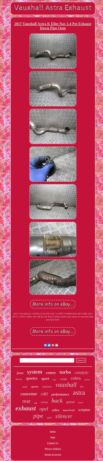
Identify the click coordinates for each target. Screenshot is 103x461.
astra (79, 392)
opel (44, 409)
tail (35, 403)
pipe (38, 416)
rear (26, 401)
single (24, 386)
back (57, 400)
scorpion (84, 410)
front (20, 373)
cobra (76, 378)
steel (49, 417)
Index (53, 431)
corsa (44, 402)
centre (51, 373)
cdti (44, 393)
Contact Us (53, 443)
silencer (63, 416)
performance (60, 394)
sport (45, 378)
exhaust (25, 408)
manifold (68, 410)
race (54, 380)
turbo (65, 372)
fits (82, 386)
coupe (63, 378)
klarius (19, 379)
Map (52, 437)
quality (87, 379)
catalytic (82, 372)
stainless (47, 386)
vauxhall (66, 384)
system (34, 372)
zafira (55, 410)
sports (34, 386)
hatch (80, 402)
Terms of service (52, 454)
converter (29, 394)
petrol (70, 402)
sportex (32, 378)
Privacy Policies (53, 448)
